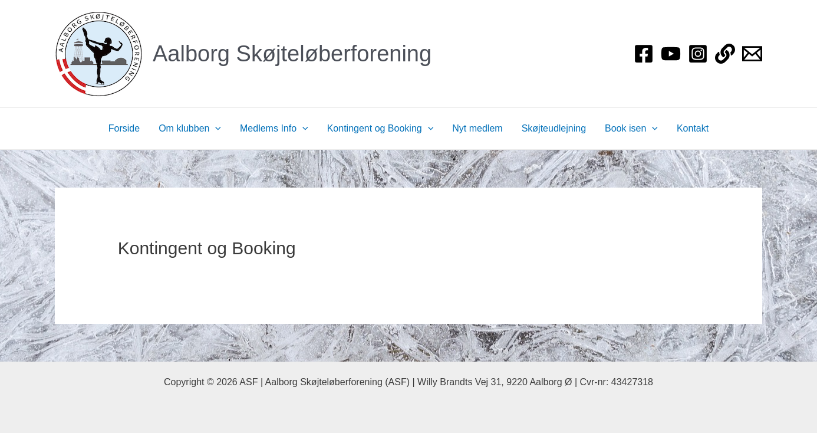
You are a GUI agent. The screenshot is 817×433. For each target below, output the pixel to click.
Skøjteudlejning (554, 128)
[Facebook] (644, 54)
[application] (215, 128)
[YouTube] (671, 54)
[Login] (725, 54)
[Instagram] (698, 54)
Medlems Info (274, 128)
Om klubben (190, 128)
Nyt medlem (477, 128)
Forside (124, 128)
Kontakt (693, 128)
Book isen (631, 128)
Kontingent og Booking (380, 128)
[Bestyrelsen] (752, 54)
